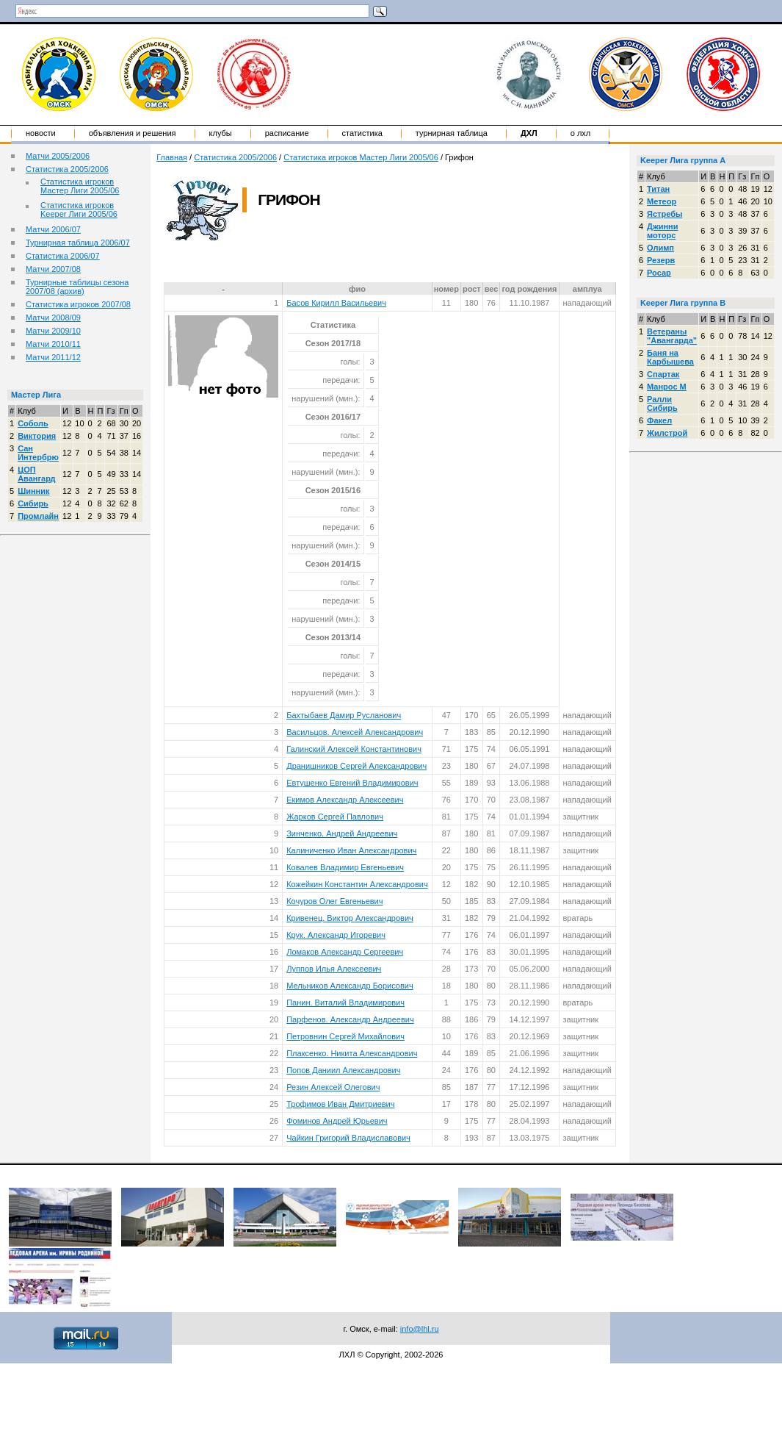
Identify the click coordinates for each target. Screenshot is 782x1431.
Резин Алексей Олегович (333, 1087)
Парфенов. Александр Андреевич (349, 1019)
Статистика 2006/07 (63, 255)
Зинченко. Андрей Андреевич (341, 833)
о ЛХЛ (581, 133)
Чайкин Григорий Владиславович (348, 1137)
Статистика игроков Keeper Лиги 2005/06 (78, 209)
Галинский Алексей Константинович (353, 749)
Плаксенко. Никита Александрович (351, 1053)
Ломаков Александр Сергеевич (344, 951)
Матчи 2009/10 (53, 330)
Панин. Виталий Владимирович (345, 1002)
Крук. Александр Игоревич (335, 934)
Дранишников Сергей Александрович (356, 765)
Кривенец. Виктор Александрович (349, 918)
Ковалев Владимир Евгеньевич (345, 867)
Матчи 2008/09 (53, 317)
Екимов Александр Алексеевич (344, 799)
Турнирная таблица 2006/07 (78, 242)
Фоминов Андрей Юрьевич (336, 1120)
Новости (41, 133)
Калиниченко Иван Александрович (351, 850)
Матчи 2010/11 (53, 344)
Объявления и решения (132, 133)
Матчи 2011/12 (53, 357)
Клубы (220, 133)
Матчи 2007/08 (53, 269)
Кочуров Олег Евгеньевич (334, 901)
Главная (171, 157)
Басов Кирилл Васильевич (336, 302)
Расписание (287, 133)
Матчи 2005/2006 (58, 155)
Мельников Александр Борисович (349, 985)
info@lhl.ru (419, 1328)
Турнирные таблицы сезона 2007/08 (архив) (77, 286)
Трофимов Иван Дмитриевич (340, 1104)
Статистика (362, 133)
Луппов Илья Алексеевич (333, 968)
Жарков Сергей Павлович (334, 816)
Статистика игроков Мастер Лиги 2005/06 (79, 186)
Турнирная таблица (452, 133)
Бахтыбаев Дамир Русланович (343, 715)
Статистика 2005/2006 (67, 169)
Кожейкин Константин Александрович (357, 884)
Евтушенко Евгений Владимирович (352, 782)
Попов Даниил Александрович (343, 1070)
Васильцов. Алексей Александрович (354, 732)
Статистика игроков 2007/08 (78, 304)
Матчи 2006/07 (53, 229)
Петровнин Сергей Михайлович (345, 1036)
